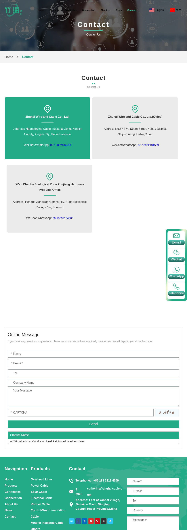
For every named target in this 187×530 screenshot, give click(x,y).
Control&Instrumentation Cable (48, 460)
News (119, 10)
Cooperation (88, 10)
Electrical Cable (41, 444)
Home (41, 10)
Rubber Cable (40, 450)
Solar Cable (39, 438)
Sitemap (95, 515)
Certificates (71, 10)
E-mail (176, 242)
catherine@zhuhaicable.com (104, 438)
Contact (131, 10)
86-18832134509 (46, 151)
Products (54, 10)
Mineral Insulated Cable (47, 469)
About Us (105, 10)
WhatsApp (176, 276)
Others (35, 475)
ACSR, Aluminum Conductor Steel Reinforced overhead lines (49, 387)
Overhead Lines (42, 425)
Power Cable (39, 432)
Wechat (176, 259)
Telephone (176, 293)
